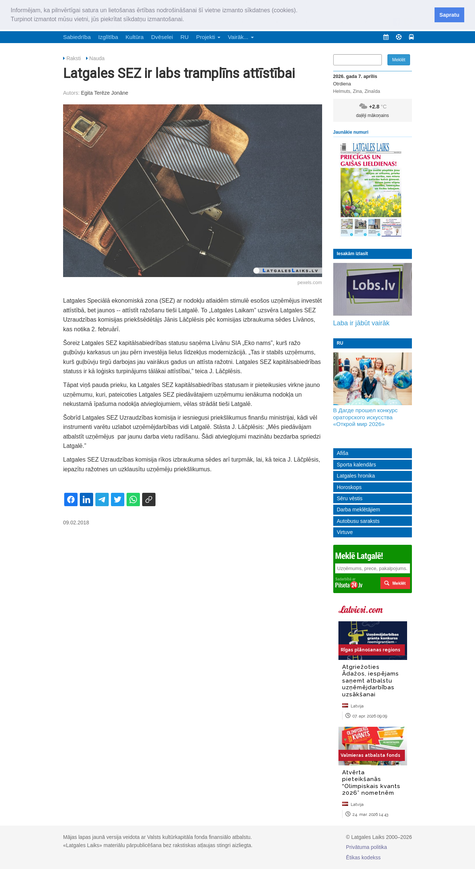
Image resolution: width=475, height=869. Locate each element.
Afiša (342, 453)
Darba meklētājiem (358, 509)
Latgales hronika (356, 476)
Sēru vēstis (350, 498)
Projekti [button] (208, 37)
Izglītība (108, 37)
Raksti (73, 58)
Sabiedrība (77, 37)
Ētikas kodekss (363, 857)
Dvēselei (162, 37)
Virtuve (345, 532)
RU (184, 37)
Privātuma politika (366, 847)
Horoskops (349, 487)
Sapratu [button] (449, 15)
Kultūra (134, 37)
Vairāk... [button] (241, 37)
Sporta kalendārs (356, 465)
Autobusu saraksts (358, 521)
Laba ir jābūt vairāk (361, 323)
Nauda (97, 58)
